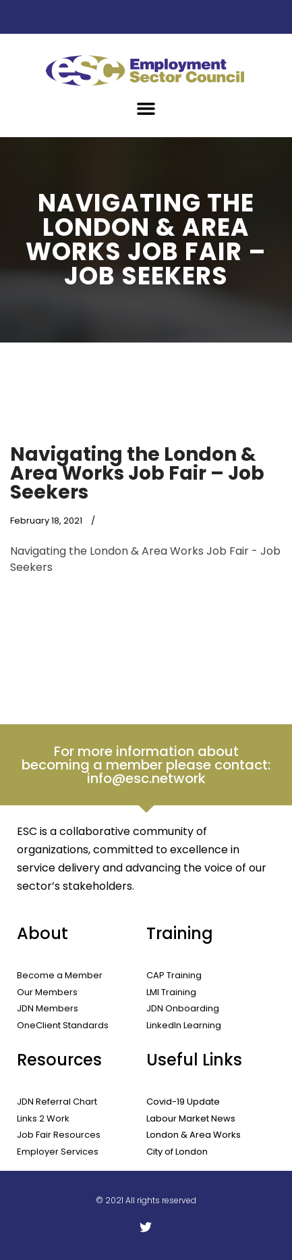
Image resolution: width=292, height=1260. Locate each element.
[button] (146, 109)
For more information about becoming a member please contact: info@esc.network (146, 765)
